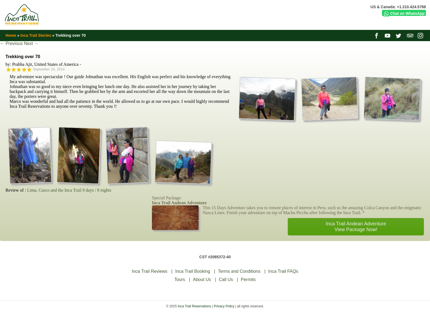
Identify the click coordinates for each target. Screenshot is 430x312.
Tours (179, 279)
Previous (11, 43)
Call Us (226, 279)
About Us (202, 279)
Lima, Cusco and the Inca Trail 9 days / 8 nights (69, 190)
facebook (377, 35)
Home (10, 35)
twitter (399, 35)
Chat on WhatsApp (404, 13)
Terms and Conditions (239, 271)
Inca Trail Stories (35, 35)
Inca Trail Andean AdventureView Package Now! (356, 226)
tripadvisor (410, 35)
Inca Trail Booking (192, 271)
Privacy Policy (224, 306)
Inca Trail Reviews (150, 271)
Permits (248, 279)
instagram (421, 35)
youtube (388, 35)
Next (31, 43)
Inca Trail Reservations (194, 306)
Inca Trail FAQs (283, 271)
